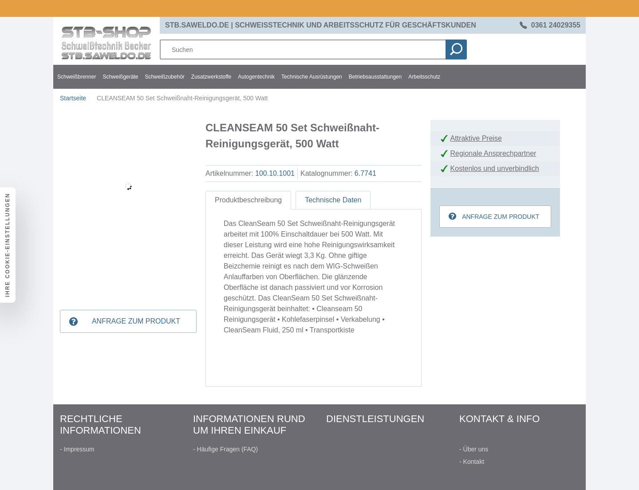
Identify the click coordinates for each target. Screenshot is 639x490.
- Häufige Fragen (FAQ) (225, 449)
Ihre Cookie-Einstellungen (7, 245)
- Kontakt (471, 461)
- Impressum (77, 449)
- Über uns (473, 449)
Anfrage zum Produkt (136, 321)
